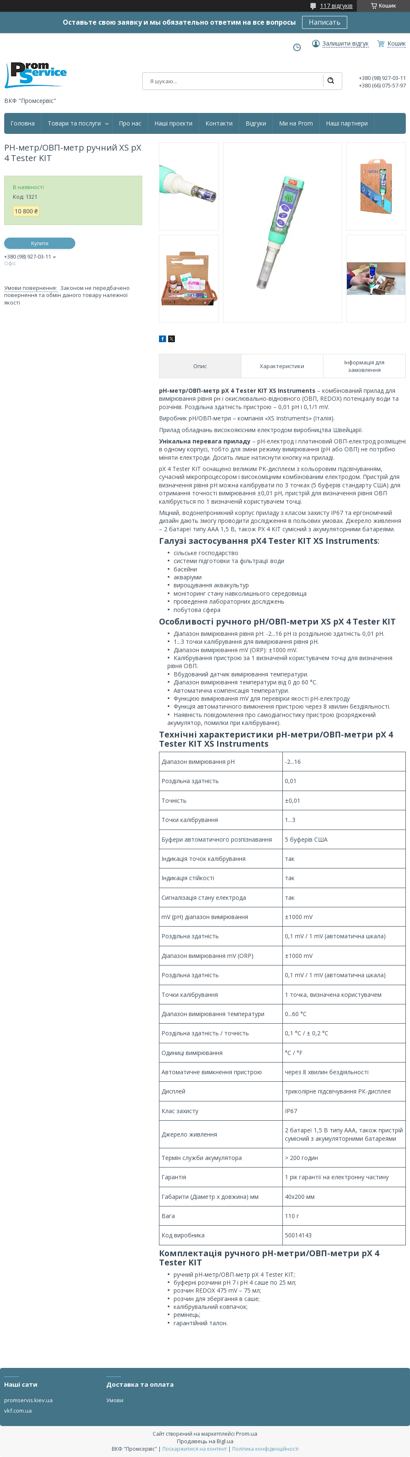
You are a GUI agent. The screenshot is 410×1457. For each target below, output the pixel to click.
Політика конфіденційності (265, 1448)
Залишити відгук (346, 43)
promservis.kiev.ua (28, 1400)
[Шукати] (330, 81)
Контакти (219, 123)
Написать (325, 22)
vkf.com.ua (18, 1410)
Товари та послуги (74, 123)
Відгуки (256, 123)
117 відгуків (336, 6)
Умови (114, 1400)
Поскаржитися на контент (194, 1448)
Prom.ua (246, 1433)
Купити (40, 243)
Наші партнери (347, 123)
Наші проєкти (173, 123)
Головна (22, 123)
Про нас (130, 123)
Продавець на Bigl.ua (205, 1441)
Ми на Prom (296, 123)
